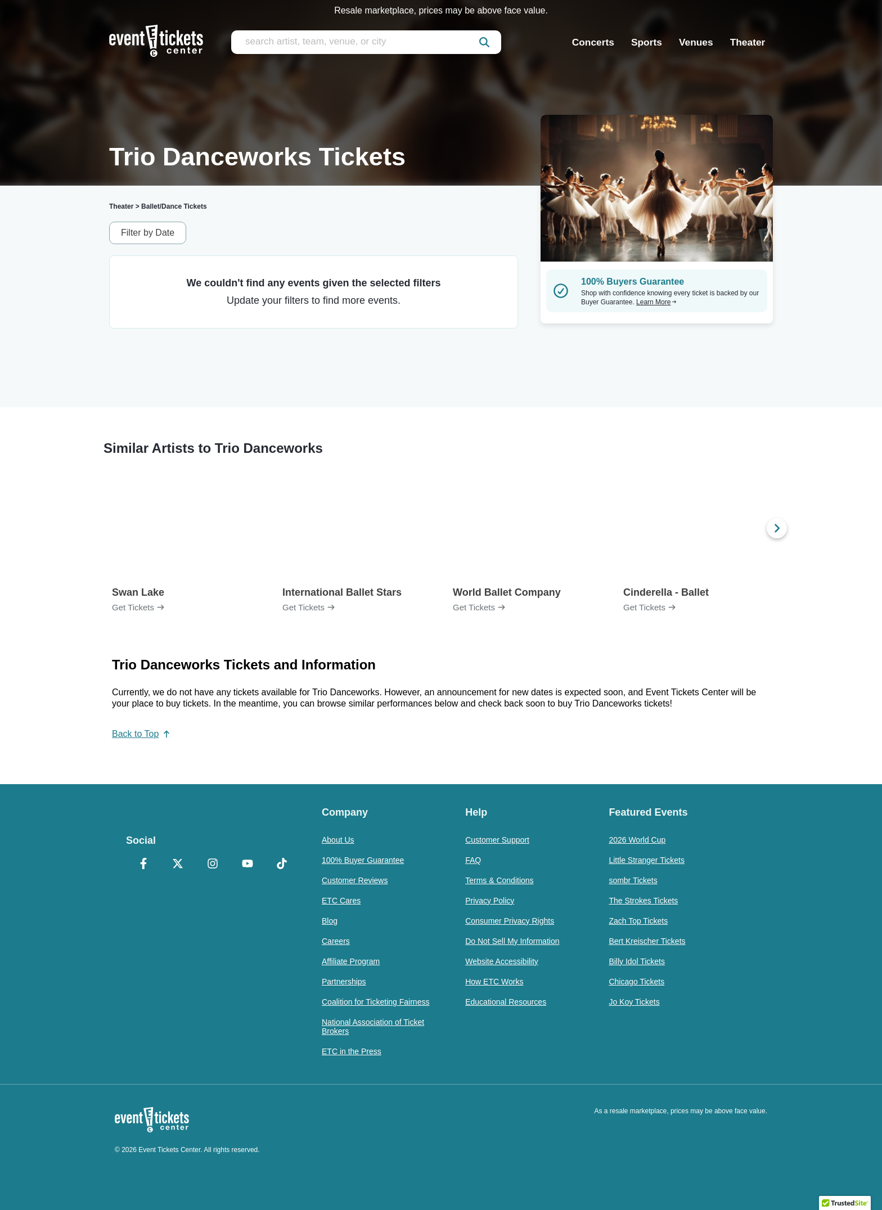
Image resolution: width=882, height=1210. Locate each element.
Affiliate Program (351, 961)
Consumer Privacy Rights (509, 920)
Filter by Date (147, 232)
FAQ (473, 860)
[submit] (484, 42)
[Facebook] (143, 864)
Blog (330, 920)
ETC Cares (341, 900)
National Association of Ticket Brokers (373, 1027)
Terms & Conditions (499, 880)
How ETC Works (494, 981)
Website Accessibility (501, 961)
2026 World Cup (637, 839)
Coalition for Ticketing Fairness (375, 1001)
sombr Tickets (633, 880)
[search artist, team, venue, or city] (366, 42)
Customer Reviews (355, 880)
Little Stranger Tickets (647, 860)
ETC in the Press (351, 1051)
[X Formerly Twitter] (178, 864)
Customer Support (497, 839)
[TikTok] (281, 864)
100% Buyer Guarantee (363, 860)
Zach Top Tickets (638, 920)
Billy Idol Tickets (637, 961)
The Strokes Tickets (643, 900)
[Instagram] (212, 864)
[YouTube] (247, 864)
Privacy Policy (489, 900)
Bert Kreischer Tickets (647, 941)
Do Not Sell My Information (512, 941)
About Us (338, 839)
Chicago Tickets (636, 981)
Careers (336, 941)
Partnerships (344, 981)
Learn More (656, 302)
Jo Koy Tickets (634, 1001)
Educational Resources (505, 1001)
